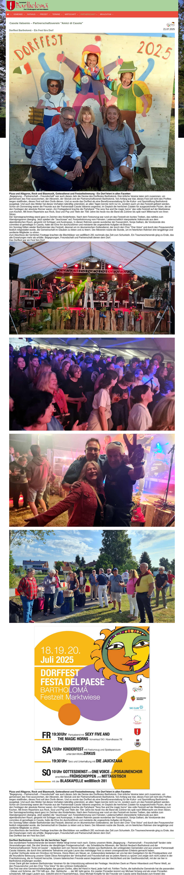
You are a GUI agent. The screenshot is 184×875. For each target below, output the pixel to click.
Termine (56, 14)
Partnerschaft (87, 14)
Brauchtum (105, 14)
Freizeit (44, 14)
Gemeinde (18, 14)
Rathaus (31, 14)
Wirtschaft (70, 14)
